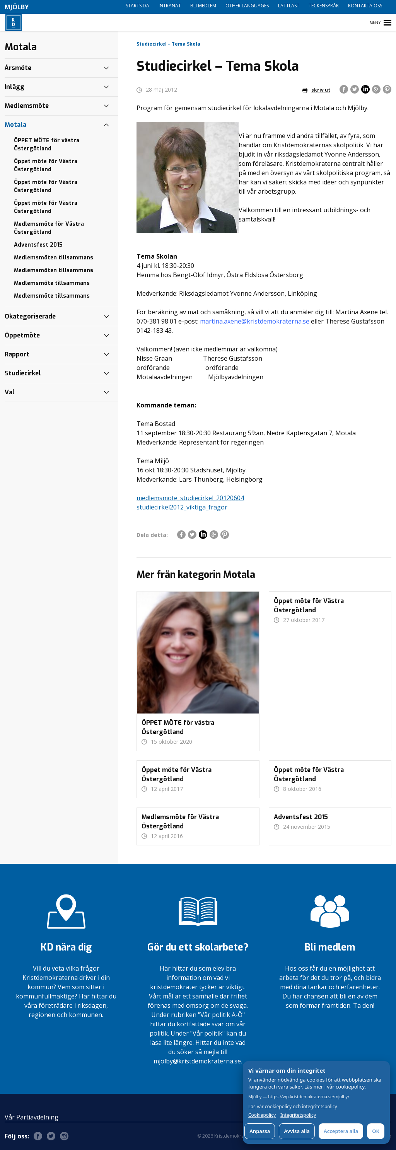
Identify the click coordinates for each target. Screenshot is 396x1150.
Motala (15, 125)
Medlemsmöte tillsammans (52, 283)
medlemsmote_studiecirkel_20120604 (190, 498)
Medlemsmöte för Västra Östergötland (49, 228)
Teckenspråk (324, 5)
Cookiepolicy (262, 1115)
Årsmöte (18, 68)
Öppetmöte (22, 335)
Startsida (137, 5)
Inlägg (14, 87)
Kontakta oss (365, 5)
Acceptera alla (341, 1131)
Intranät (170, 5)
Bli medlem (203, 5)
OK (375, 1131)
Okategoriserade (30, 316)
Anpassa (259, 1131)
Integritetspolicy (298, 1115)
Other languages (247, 5)
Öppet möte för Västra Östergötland (45, 165)
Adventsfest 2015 (38, 245)
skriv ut (316, 90)
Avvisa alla (297, 1131)
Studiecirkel (23, 373)
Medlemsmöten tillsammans (53, 257)
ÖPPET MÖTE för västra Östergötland (46, 144)
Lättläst (288, 5)
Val (10, 392)
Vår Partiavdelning (31, 1117)
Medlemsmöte (27, 106)
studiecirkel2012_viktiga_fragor (182, 507)
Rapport (17, 354)
